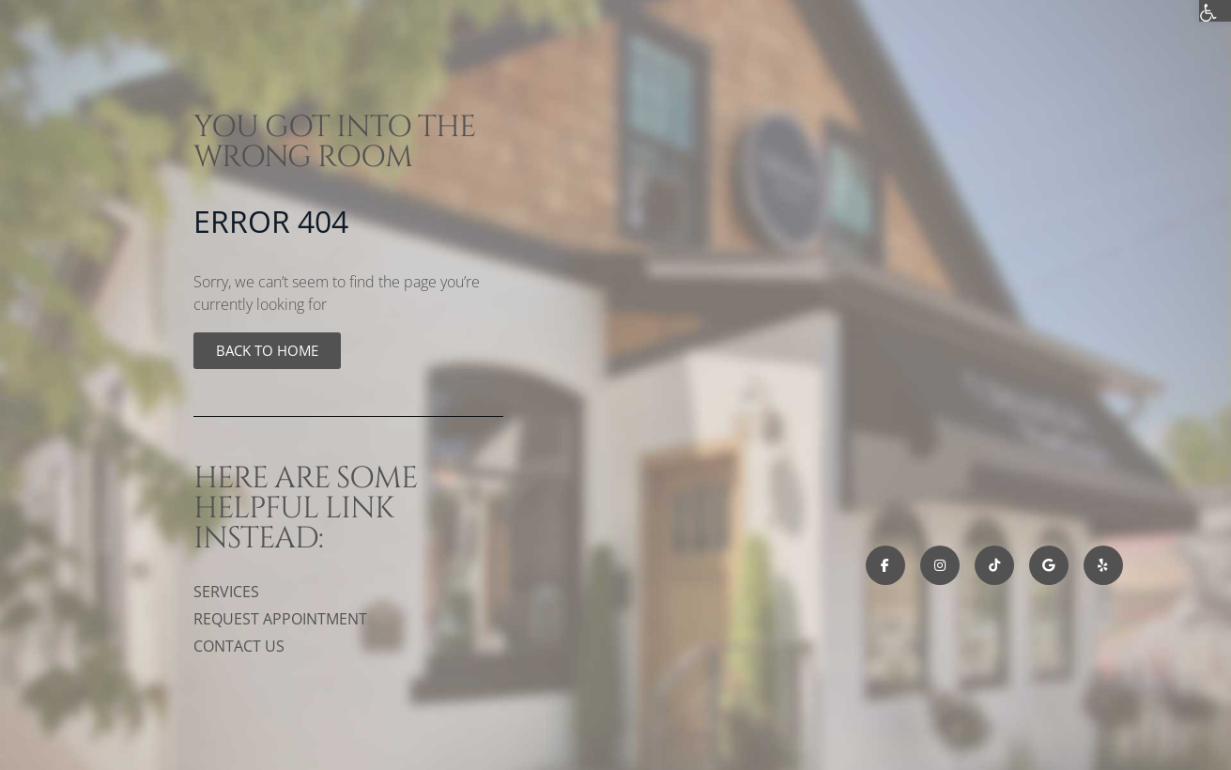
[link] (267, 350)
